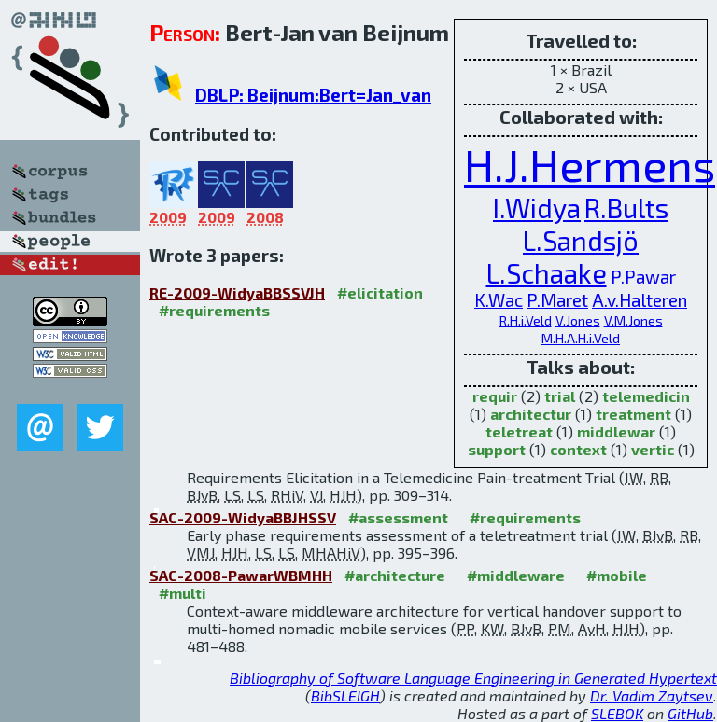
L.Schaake (546, 273)
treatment (633, 414)
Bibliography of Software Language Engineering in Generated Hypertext (473, 678)
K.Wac (498, 300)
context (578, 449)
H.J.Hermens (589, 164)
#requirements (214, 310)
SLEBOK (617, 713)
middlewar (616, 431)
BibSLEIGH (345, 695)
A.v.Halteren (639, 300)
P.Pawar (643, 276)
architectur (530, 414)
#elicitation (380, 292)
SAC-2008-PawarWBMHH (240, 575)
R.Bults (626, 207)
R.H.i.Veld (525, 320)
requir (494, 396)
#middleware (516, 575)
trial (559, 396)
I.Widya (537, 207)
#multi (182, 593)
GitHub (690, 713)
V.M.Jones (633, 320)
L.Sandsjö (581, 240)
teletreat (519, 431)
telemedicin (646, 396)
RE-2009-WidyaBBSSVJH (237, 292)
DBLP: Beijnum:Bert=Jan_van (313, 94)
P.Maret (557, 300)
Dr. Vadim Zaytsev (651, 695)
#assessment (398, 517)
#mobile (616, 575)
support (497, 449)
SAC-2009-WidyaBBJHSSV (242, 517)
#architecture (394, 575)
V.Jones (577, 320)
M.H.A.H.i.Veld (580, 338)
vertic (652, 449)
